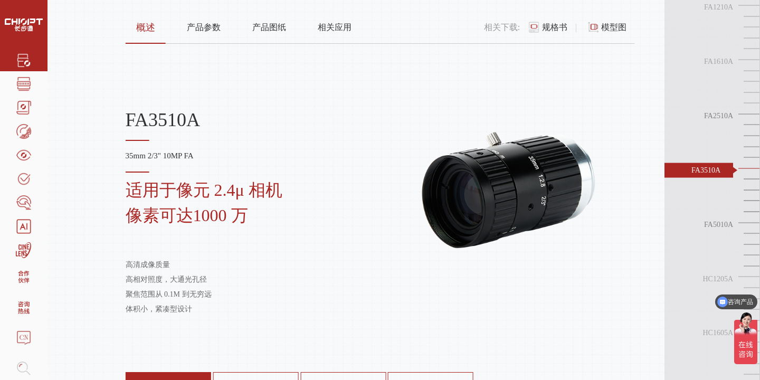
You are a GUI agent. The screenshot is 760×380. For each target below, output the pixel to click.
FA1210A (718, 7)
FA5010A (718, 224)
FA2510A (718, 116)
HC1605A (717, 333)
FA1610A (718, 61)
